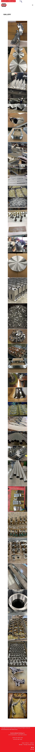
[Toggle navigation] (32, 5)
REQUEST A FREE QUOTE (8, 1)
